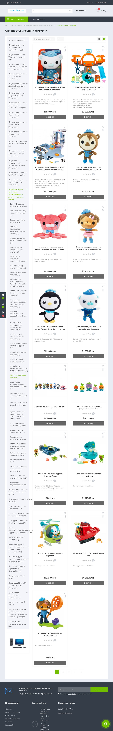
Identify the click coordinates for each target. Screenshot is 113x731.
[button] (13, 2)
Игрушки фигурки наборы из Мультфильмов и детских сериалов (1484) (16, 194)
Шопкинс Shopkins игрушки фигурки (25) (18, 477)
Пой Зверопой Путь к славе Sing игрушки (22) (18, 405)
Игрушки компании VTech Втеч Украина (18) (16, 57)
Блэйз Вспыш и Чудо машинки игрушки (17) (18, 213)
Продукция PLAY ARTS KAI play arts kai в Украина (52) (17, 585)
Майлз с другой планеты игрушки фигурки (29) (17, 336)
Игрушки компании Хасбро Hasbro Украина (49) (16, 134)
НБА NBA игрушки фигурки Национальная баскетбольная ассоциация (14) (18, 548)
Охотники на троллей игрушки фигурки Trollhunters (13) (18, 385)
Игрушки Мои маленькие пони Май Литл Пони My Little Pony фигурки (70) (18, 282)
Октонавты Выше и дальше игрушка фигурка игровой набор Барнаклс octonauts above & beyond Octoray (50, 169)
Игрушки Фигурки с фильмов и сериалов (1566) (17, 491)
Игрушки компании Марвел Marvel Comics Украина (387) (17, 105)
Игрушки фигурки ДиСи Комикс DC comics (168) (16, 182)
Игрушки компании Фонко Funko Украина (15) (16, 124)
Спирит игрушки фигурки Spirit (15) (17, 431)
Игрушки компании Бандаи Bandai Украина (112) (16, 76)
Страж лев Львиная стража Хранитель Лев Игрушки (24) (18, 446)
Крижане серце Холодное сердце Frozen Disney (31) (18, 314)
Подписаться (99, 690)
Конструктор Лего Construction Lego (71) (17, 521)
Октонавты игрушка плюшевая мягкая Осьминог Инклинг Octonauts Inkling (50, 249)
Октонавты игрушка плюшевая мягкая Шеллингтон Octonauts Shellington (88, 169)
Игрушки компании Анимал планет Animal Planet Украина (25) (17, 66)
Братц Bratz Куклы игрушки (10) (17, 221)
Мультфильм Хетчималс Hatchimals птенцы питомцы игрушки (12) (22, 368)
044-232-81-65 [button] (65, 709)
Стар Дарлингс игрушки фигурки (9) (18, 438)
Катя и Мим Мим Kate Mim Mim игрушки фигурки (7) (18, 293)
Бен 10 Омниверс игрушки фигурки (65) (18, 205)
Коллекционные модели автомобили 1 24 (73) (18, 514)
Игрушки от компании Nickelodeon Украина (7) (17, 143)
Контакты (8, 722)
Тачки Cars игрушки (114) (18, 461)
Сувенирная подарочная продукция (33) (14, 595)
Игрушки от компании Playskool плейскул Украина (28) (17, 153)
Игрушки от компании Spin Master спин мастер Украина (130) (16, 164)
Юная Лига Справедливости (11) (18, 483)
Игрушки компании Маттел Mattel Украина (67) (16, 114)
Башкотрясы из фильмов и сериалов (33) (17, 624)
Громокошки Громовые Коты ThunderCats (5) (18, 258)
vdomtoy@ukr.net (65, 713)
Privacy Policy (72, 694)
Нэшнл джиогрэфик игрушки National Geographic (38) (16, 568)
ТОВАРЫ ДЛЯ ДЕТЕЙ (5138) (16, 603)
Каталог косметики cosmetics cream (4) (20, 500)
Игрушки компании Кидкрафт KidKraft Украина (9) (16, 95)
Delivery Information (12, 712)
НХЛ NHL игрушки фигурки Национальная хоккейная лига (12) (18, 559)
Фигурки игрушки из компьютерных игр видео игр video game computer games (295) (17, 613)
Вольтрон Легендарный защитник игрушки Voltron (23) (17, 230)
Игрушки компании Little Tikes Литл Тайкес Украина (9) (16, 47)
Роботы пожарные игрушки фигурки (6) (18, 424)
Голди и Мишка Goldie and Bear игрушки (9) (16, 249)
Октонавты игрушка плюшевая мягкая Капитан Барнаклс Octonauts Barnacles (88, 329)
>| (81, 672)
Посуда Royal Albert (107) (16, 577)
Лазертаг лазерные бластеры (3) (16, 538)
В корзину (50, 117)
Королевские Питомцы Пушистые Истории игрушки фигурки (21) (18, 303)
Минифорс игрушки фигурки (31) (18, 353)
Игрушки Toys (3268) (16, 40)
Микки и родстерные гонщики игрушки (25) (18, 345)
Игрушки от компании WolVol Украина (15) (17, 174)
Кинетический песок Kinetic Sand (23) (17, 507)
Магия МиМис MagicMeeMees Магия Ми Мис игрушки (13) (16, 326)
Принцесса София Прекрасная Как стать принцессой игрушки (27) (17, 415)
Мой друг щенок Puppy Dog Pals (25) (17, 360)
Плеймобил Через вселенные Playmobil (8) (18, 395)
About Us (8, 709)
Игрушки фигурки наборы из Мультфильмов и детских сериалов (32, 25)
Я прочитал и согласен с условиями (76, 694)
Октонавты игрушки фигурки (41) (18, 376)
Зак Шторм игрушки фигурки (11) (18, 273)
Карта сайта (9, 725)
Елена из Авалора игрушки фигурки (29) (18, 267)
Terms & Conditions (12, 719)
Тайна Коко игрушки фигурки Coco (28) (18, 454)
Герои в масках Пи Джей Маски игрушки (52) (18, 240)
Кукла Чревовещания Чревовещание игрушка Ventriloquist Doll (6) (21, 530)
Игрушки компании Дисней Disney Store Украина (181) (16, 86)
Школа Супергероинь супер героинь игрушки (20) (18, 468)
